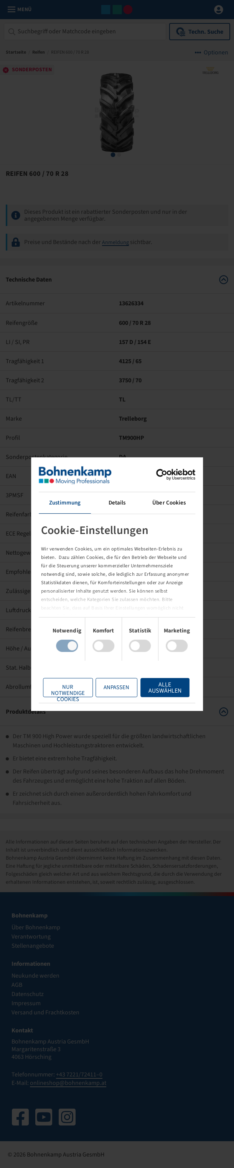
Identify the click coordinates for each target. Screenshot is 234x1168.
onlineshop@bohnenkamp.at (68, 1083)
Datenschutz (28, 994)
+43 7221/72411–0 (79, 1074)
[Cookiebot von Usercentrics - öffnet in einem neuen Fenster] (157, 474)
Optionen (216, 52)
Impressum (26, 1003)
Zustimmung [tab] (67, 502)
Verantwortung (31, 936)
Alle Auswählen (161, 687)
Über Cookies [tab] (166, 502)
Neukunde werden (35, 975)
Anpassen (112, 687)
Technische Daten (117, 279)
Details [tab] (117, 502)
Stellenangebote (33, 946)
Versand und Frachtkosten (45, 1012)
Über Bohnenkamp (36, 927)
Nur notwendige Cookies (64, 690)
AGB (17, 985)
